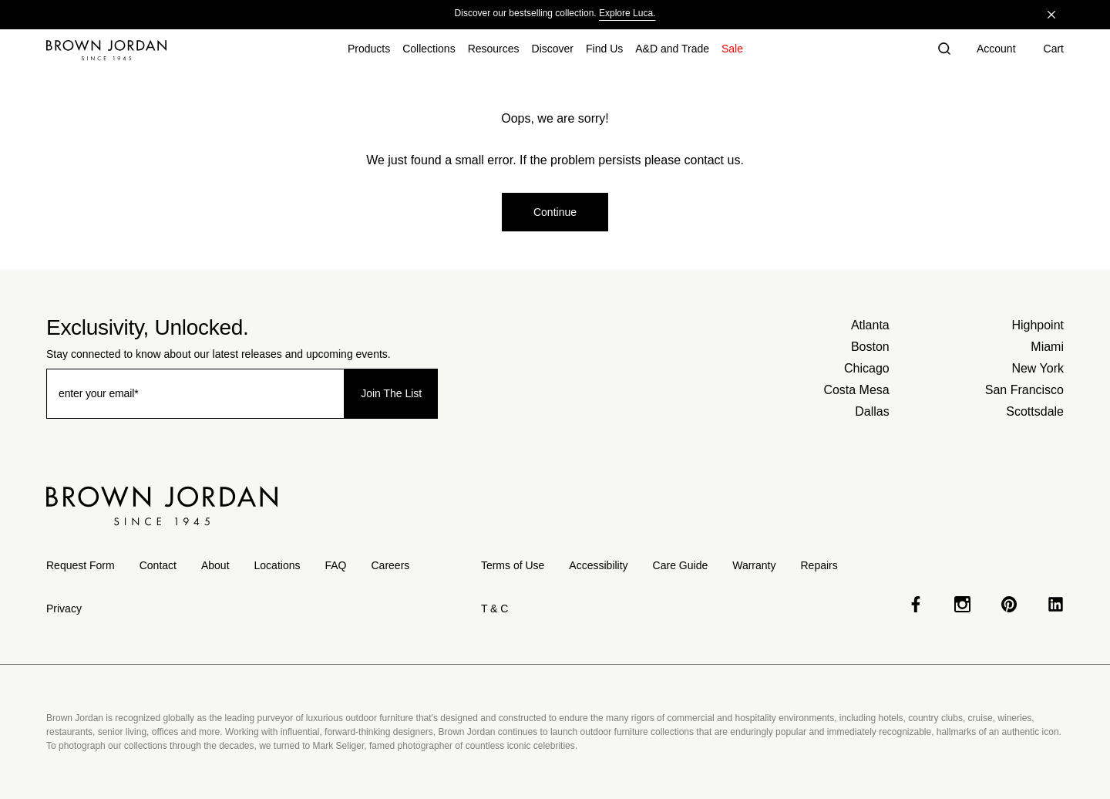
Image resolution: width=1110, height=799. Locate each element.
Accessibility (598, 565)
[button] (944, 50)
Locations (277, 565)
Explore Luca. (627, 13)
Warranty (753, 565)
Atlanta (870, 325)
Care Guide (680, 565)
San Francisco (1024, 389)
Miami (1047, 346)
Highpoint (1037, 325)
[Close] (1051, 14)
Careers (391, 565)
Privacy (64, 608)
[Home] (106, 50)
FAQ (335, 565)
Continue (555, 212)
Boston (870, 346)
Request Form (80, 565)
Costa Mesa (856, 389)
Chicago (867, 368)
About (215, 565)
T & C (495, 608)
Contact (158, 565)
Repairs (818, 565)
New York (1037, 368)
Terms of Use (512, 565)
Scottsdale (1035, 411)
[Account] (996, 50)
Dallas (872, 411)
